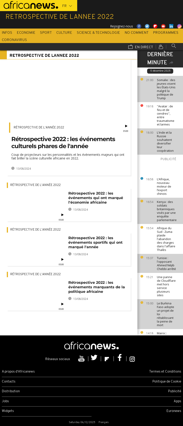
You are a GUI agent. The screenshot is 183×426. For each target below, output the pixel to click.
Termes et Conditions (165, 371)
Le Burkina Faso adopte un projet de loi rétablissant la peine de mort (165, 314)
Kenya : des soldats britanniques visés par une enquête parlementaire (167, 211)
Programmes (165, 33)
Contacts (8, 381)
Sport (46, 33)
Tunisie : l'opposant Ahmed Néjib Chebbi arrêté (166, 263)
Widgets (8, 411)
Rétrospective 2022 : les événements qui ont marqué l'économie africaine (95, 198)
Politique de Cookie (166, 381)
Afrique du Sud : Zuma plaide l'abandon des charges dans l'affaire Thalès (166, 239)
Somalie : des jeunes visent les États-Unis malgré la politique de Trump (166, 89)
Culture (64, 33)
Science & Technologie (98, 33)
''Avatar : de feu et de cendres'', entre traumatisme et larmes (165, 115)
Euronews (173, 411)
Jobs (5, 401)
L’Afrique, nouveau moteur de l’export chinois (164, 186)
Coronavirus (14, 40)
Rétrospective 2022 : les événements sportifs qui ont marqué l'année (95, 242)
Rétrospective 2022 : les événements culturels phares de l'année (63, 142)
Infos (7, 33)
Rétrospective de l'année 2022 (39, 127)
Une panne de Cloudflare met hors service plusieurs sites (166, 286)
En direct (140, 47)
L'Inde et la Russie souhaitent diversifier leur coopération (165, 141)
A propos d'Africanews (18, 371)
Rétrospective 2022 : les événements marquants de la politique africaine (96, 287)
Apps (177, 401)
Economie (26, 33)
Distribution (11, 391)
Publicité (174, 391)
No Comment (136, 33)
